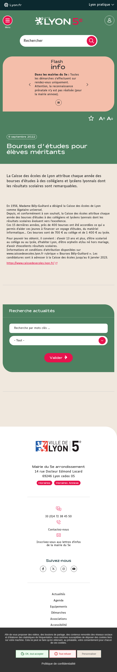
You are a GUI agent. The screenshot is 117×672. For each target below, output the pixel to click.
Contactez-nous (58, 529)
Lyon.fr (16, 5)
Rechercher (33, 40)
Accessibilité (58, 625)
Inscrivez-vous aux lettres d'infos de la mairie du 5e (58, 544)
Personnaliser (89, 654)
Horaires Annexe (67, 482)
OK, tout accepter (32, 654)
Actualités (58, 594)
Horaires (44, 482)
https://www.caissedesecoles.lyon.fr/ (30, 263)
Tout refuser (62, 654)
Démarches (58, 612)
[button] (30, 84)
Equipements (58, 606)
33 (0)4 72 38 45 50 (58, 516)
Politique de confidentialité (58, 663)
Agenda (58, 600)
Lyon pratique (101, 4)
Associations (58, 619)
